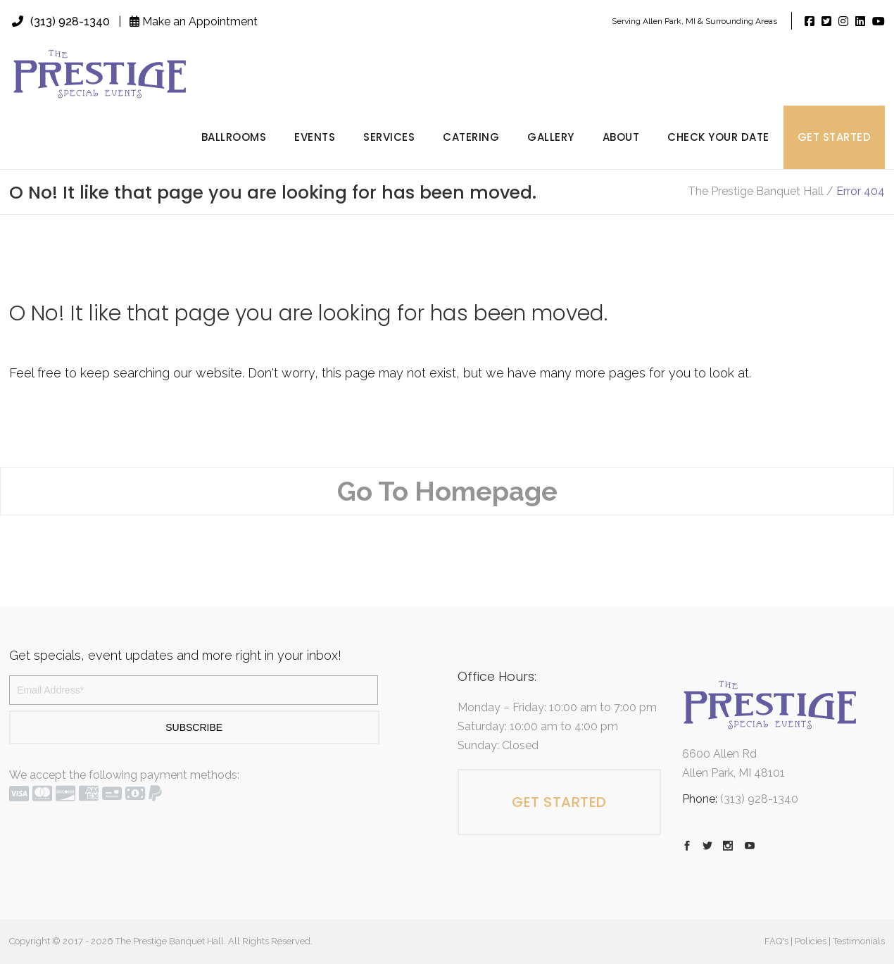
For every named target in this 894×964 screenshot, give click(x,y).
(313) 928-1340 (61, 21)
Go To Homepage (447, 491)
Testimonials (859, 941)
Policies (810, 941)
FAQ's (776, 941)
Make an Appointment (194, 21)
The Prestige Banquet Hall (756, 191)
